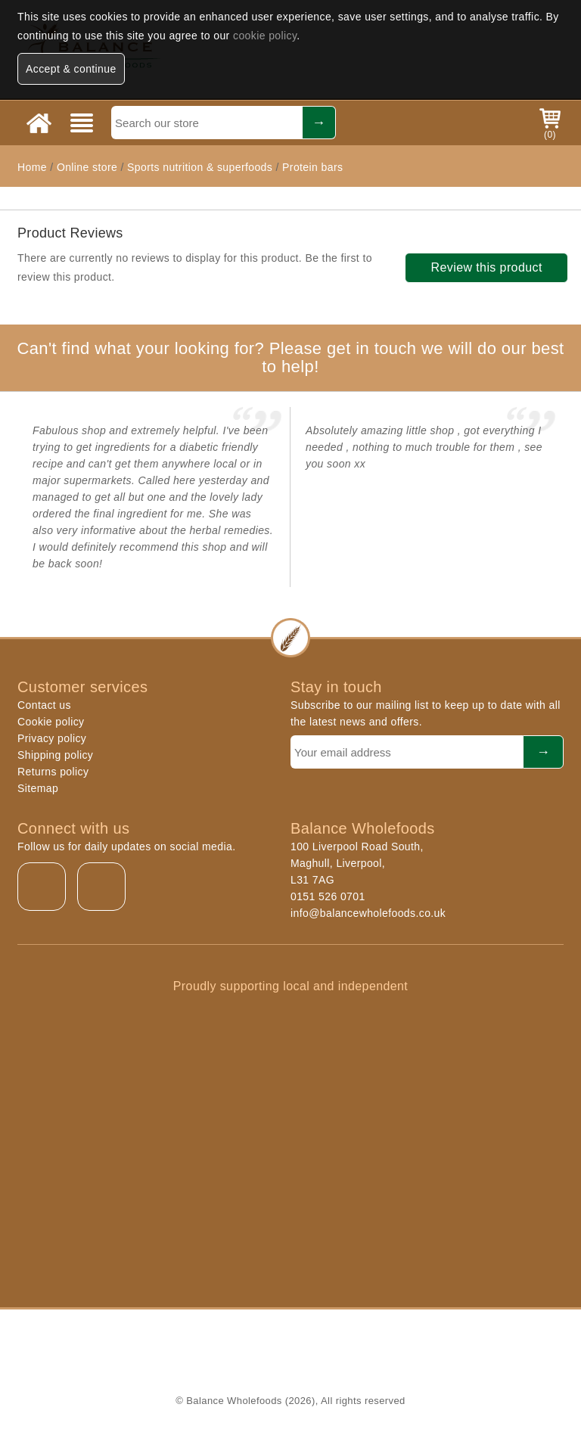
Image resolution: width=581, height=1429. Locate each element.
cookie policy (265, 36)
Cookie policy (50, 722)
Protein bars (312, 167)
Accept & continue (71, 69)
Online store (89, 167)
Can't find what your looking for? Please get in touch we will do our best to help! (290, 357)
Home (32, 167)
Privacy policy (51, 738)
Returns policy (53, 772)
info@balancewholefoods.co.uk (368, 913)
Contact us (44, 705)
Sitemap (37, 788)
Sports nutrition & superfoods (199, 167)
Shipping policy (55, 755)
